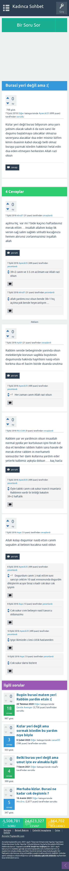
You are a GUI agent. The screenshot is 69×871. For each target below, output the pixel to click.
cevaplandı (47, 215)
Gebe (57, 830)
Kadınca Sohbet (28, 6)
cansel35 (55, 740)
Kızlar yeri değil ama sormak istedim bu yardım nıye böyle (37, 730)
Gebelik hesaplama (41, 830)
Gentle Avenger (24, 707)
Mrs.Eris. (21, 801)
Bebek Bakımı (22, 830)
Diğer (21, 113)
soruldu (20, 116)
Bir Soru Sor (28, 25)
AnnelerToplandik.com (13, 836)
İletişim (7, 830)
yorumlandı (12, 266)
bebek (7, 833)
